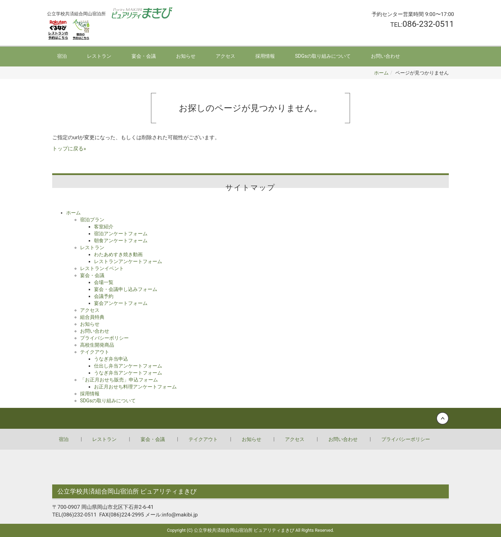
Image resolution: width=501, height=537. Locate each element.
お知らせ (186, 56)
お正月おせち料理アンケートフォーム (135, 386)
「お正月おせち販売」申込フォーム (119, 379)
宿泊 (62, 56)
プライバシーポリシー (104, 338)
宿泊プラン (92, 219)
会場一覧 (103, 282)
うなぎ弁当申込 (111, 359)
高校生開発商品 (97, 345)
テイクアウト (94, 352)
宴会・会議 (144, 56)
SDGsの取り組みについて (323, 56)
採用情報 (265, 56)
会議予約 (103, 296)
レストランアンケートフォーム (128, 261)
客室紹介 (103, 226)
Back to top (250, 418)
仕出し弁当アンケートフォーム (128, 366)
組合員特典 (92, 317)
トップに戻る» (69, 148)
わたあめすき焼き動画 (118, 254)
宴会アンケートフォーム (121, 303)
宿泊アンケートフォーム (121, 233)
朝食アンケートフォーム (121, 240)
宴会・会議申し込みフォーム (125, 289)
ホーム (381, 73)
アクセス (225, 56)
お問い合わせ (385, 56)
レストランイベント (102, 268)
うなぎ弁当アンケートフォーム (128, 373)
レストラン (99, 56)
